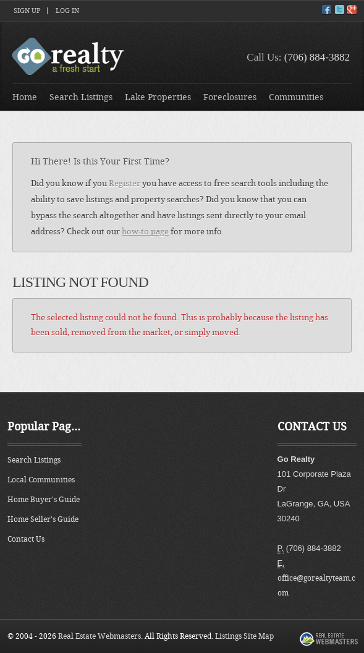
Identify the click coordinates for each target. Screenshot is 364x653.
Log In (67, 10)
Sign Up (27, 10)
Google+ (352, 9)
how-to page (145, 231)
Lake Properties (158, 97)
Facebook (326, 9)
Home (24, 97)
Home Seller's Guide (42, 519)
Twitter (339, 9)
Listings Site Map (244, 636)
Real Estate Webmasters (99, 636)
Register (124, 183)
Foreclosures (229, 97)
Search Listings (80, 97)
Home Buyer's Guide (43, 499)
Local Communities (41, 480)
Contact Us (25, 539)
